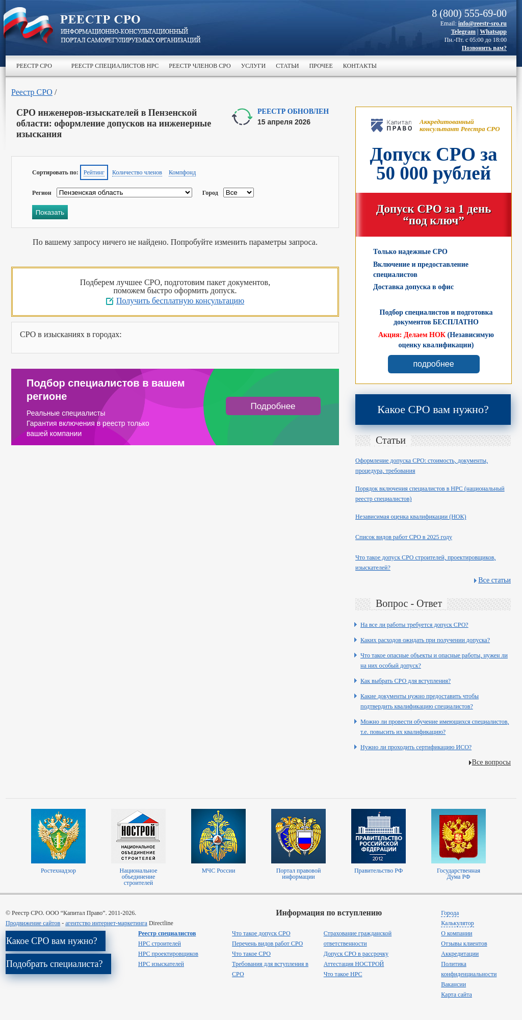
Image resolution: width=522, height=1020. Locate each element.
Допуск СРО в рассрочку (356, 953)
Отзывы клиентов (464, 943)
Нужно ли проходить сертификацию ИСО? (416, 747)
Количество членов (137, 172)
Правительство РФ (378, 870)
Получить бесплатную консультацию (180, 301)
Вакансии (453, 984)
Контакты (360, 65)
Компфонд (182, 172)
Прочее (320, 65)
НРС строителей (159, 943)
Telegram (463, 31)
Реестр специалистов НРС (115, 65)
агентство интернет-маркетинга (106, 923)
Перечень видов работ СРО (267, 943)
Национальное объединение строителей (138, 876)
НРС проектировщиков (168, 953)
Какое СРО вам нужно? (432, 409)
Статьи (287, 65)
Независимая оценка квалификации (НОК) (410, 516)
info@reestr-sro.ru (482, 23)
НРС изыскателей (161, 963)
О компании (456, 933)
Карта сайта (456, 994)
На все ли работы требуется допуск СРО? (414, 624)
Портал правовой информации (298, 873)
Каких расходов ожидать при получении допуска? (425, 640)
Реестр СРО (34, 65)
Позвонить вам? (484, 48)
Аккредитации (460, 953)
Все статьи (494, 580)
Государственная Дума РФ (458, 873)
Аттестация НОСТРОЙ (354, 963)
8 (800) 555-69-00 (469, 13)
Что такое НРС (343, 974)
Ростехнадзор (58, 870)
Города (450, 912)
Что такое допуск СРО (261, 933)
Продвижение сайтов (33, 923)
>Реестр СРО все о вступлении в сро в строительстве (130, 29)
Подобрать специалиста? (54, 964)
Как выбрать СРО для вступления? (405, 680)
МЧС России (219, 870)
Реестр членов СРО (199, 65)
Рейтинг (94, 172)
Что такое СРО (251, 953)
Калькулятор (457, 923)
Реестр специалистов (167, 933)
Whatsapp (493, 31)
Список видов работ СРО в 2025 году (403, 537)
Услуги (253, 65)
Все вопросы (491, 762)
